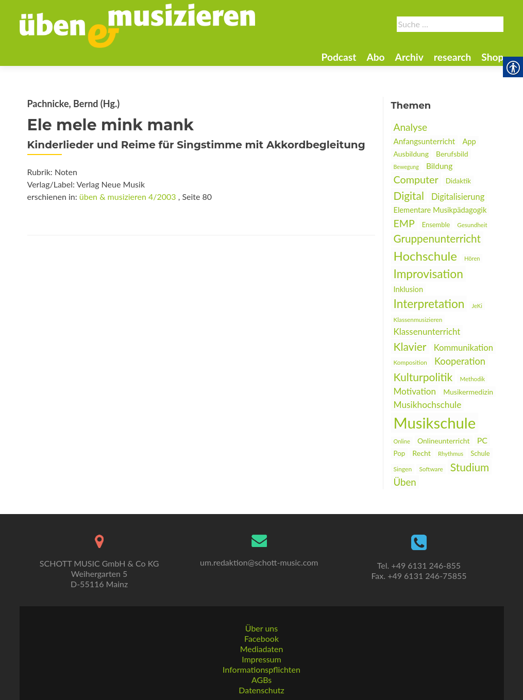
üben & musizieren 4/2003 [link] (127, 196)
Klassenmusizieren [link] (418, 319)
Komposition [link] (410, 362)
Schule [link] (480, 453)
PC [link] (482, 440)
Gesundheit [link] (472, 224)
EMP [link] (404, 223)
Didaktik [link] (458, 181)
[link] (138, 24)
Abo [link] (375, 57)
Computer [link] (416, 179)
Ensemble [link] (436, 224)
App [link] (469, 141)
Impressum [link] (261, 659)
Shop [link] (492, 57)
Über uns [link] (261, 628)
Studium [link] (469, 466)
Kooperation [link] (459, 361)
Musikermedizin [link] (468, 391)
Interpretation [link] (429, 304)
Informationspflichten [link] (261, 669)
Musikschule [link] (435, 423)
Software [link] (431, 469)
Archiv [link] (409, 57)
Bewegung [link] (406, 166)
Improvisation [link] (428, 274)
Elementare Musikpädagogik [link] (440, 210)
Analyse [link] (411, 127)
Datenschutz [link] (261, 690)
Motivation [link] (415, 391)
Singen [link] (403, 469)
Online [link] (402, 441)
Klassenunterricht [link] (427, 331)
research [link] (452, 57)
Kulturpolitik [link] (423, 376)
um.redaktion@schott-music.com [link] (259, 562)
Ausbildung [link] (411, 153)
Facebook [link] (261, 638)
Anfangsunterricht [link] (424, 141)
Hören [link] (472, 258)
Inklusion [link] (409, 289)
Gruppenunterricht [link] (437, 238)
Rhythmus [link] (450, 453)
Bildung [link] (439, 165)
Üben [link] (405, 482)
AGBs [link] (261, 680)
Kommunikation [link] (463, 348)
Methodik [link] (472, 378)
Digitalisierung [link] (457, 197)
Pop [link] (400, 453)
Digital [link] (409, 195)
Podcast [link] (338, 57)
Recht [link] (421, 453)
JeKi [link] (477, 305)
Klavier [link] (410, 346)
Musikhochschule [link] (428, 404)
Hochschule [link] (425, 255)
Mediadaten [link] (261, 649)
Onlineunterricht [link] (443, 440)
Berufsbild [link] (452, 153)
